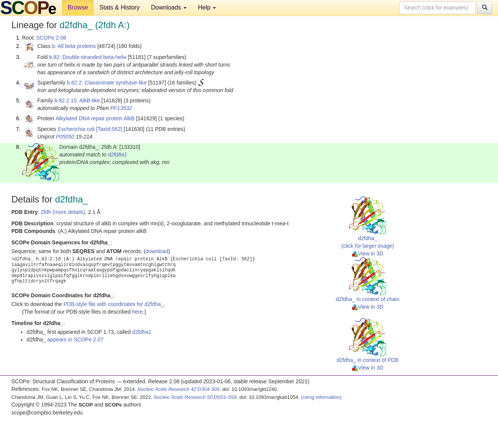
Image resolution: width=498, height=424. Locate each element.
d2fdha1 (142, 332)
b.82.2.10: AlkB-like (77, 100)
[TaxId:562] (109, 129)
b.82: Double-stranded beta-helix (87, 57)
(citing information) (321, 397)
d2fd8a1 (117, 154)
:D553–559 (195, 397)
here (137, 312)
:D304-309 (179, 389)
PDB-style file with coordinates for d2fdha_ (113, 304)
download (157, 251)
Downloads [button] (169, 7)
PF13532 (121, 108)
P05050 (65, 137)
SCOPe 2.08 (51, 38)
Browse (78, 7)
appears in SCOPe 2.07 (76, 339)
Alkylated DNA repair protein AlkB (95, 118)
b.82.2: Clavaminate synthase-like (107, 83)
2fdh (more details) (63, 212)
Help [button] (207, 7)
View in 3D (368, 253)
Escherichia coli (76, 129)
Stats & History (119, 7)
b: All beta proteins (74, 46)
